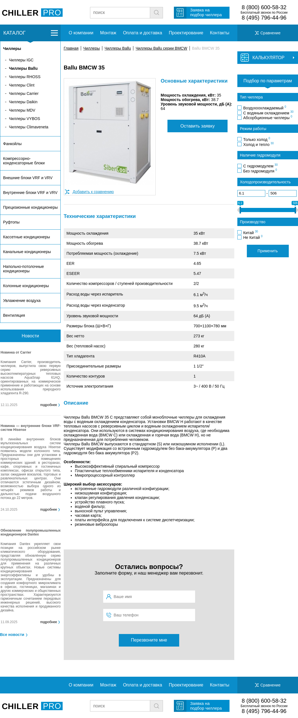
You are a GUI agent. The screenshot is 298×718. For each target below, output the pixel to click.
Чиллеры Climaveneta (28, 127)
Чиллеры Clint (21, 85)
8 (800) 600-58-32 (264, 7)
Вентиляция (14, 315)
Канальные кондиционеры (27, 251)
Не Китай (252, 237)
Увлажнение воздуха (22, 300)
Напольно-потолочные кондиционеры (23, 268)
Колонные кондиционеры (26, 286)
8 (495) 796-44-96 (264, 18)
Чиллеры (91, 48)
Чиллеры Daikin (23, 102)
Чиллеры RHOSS (25, 77)
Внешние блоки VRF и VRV (28, 178)
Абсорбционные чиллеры (267, 117)
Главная (71, 48)
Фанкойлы (12, 143)
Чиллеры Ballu (118, 48)
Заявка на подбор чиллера (206, 12)
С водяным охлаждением (268, 112)
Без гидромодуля (260, 170)
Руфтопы (11, 222)
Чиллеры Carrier (24, 93)
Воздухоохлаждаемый (264, 107)
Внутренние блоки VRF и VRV (30, 192)
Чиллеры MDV (22, 110)
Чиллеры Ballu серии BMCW (161, 48)
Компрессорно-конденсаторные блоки (24, 160)
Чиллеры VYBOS (24, 118)
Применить (267, 251)
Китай (250, 232)
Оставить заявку (197, 126)
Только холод (256, 139)
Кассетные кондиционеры (26, 237)
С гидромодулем (260, 165)
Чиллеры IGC (21, 60)
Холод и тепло (258, 144)
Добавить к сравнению (93, 191)
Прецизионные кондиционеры (30, 207)
